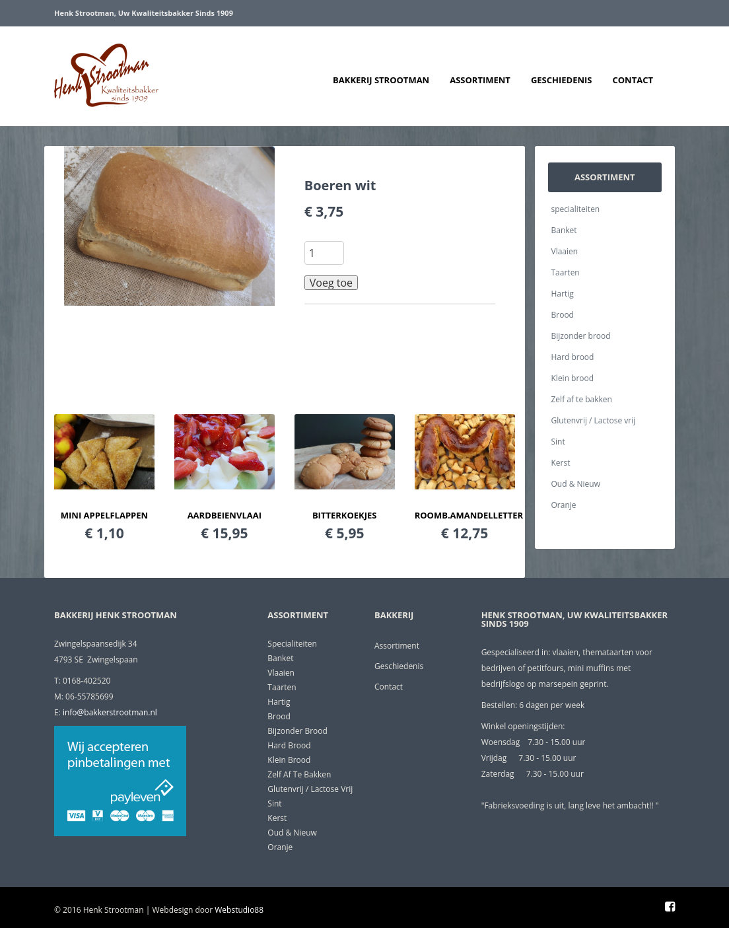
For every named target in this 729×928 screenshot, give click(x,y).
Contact (632, 80)
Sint (558, 441)
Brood (562, 314)
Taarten (565, 272)
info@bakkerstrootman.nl (110, 712)
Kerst (561, 462)
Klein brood (572, 378)
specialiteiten (575, 209)
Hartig (562, 293)
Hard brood (572, 357)
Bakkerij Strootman (381, 80)
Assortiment (480, 80)
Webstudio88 (239, 909)
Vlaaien (564, 251)
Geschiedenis (561, 80)
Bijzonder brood (581, 335)
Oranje (563, 505)
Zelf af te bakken (581, 399)
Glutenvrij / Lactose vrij (593, 420)
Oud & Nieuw (575, 483)
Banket (564, 230)
